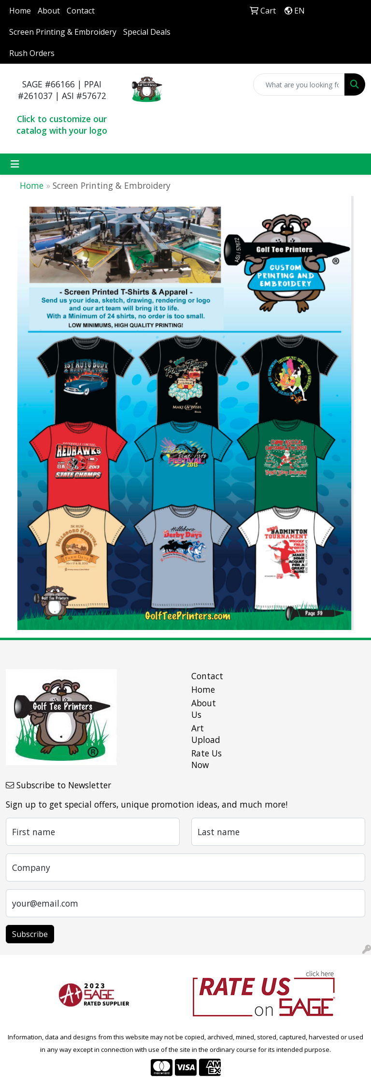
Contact (81, 10)
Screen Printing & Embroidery (62, 32)
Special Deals (147, 32)
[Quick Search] (299, 84)
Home (20, 10)
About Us (203, 708)
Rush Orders (32, 53)
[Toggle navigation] (15, 164)
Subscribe (30, 934)
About (49, 10)
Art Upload (205, 733)
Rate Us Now (206, 758)
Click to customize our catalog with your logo (61, 124)
